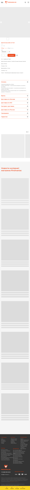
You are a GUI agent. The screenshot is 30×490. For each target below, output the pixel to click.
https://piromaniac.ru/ (14, 481)
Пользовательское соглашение (7, 457)
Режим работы (13, 443)
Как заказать (22, 443)
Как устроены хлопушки (17, 463)
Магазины (3, 439)
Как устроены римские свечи (18, 453)
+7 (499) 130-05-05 (5, 472)
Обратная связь (14, 438)
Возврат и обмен (23, 445)
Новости (2, 442)
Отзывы (2, 443)
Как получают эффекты (17, 450)
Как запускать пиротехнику (6, 453)
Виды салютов (23, 448)
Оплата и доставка (24, 444)
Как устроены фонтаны (17, 455)
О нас (2, 438)
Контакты (12, 441)
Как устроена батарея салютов (19, 451)
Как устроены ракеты (17, 454)
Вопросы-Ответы (4, 449)
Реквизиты (13, 442)
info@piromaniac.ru (5, 474)
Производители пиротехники (7, 454)
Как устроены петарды (17, 462)
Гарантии (22, 442)
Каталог (22, 438)
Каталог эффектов (24, 441)
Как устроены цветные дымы (18, 461)
